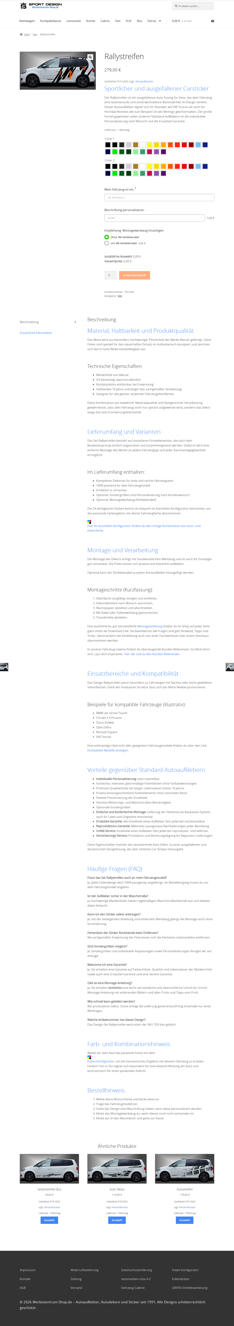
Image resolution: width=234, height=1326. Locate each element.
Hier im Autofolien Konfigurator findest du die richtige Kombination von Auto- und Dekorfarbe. (144, 526)
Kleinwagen (27, 21)
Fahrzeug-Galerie (133, 1288)
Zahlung (76, 1279)
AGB (23, 1288)
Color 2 (110, 160)
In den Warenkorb (134, 275)
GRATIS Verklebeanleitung (189, 1288)
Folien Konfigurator (185, 1270)
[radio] (108, 145)
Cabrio (105, 21)
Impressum (27, 1270)
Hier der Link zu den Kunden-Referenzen (152, 654)
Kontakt (25, 1279)
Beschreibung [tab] (29, 322)
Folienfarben (180, 1279)
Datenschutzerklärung (136, 1270)
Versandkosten (144, 81)
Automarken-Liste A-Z (136, 1279)
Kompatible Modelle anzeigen (107, 750)
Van (117, 21)
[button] (90, 57)
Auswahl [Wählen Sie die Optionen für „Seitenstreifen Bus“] (49, 1220)
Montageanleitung (150, 626)
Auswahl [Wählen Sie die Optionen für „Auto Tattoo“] (117, 1220)
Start (27, 34)
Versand (76, 1288)
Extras (152, 21)
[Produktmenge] (110, 275)
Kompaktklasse (50, 21)
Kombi (90, 21)
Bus (139, 21)
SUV (128, 21)
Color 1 (110, 139)
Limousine (74, 21)
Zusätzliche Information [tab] (36, 333)
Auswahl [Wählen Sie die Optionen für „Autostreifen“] (185, 1220)
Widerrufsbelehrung (85, 1270)
